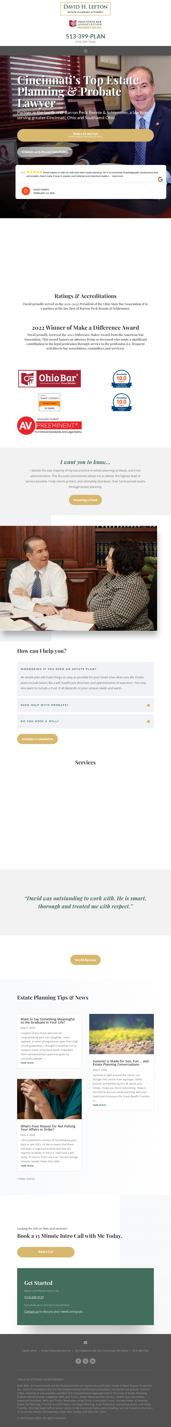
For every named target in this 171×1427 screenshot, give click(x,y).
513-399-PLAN (85, 36)
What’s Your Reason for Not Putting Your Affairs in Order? (48, 1127)
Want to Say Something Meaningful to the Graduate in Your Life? (48, 1020)
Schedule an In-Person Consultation (45, 152)
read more (27, 1062)
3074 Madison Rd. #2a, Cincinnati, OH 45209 (101, 1350)
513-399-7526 (141, 1350)
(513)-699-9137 (34, 1297)
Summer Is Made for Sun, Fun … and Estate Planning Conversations (121, 1062)
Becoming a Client (85, 500)
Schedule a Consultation (37, 739)
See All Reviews (85, 960)
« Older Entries (26, 1178)
